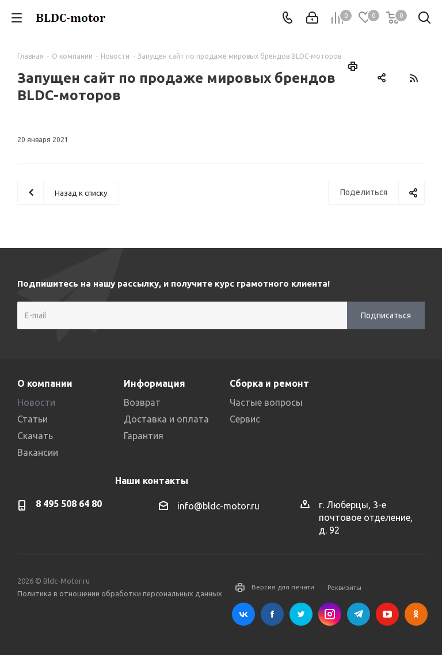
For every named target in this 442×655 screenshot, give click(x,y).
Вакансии (37, 452)
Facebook (272, 614)
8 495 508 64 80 (69, 503)
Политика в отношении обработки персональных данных (119, 593)
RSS (413, 78)
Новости (36, 402)
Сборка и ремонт (269, 383)
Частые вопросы (266, 402)
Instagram (329, 614)
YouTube (387, 614)
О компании (45, 383)
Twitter (301, 614)
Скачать (35, 436)
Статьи (32, 419)
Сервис (245, 419)
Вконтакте (243, 614)
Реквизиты (344, 587)
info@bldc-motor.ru (218, 506)
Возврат (142, 402)
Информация (154, 383)
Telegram (358, 614)
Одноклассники (416, 614)
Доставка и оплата (166, 419)
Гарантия (143, 436)
